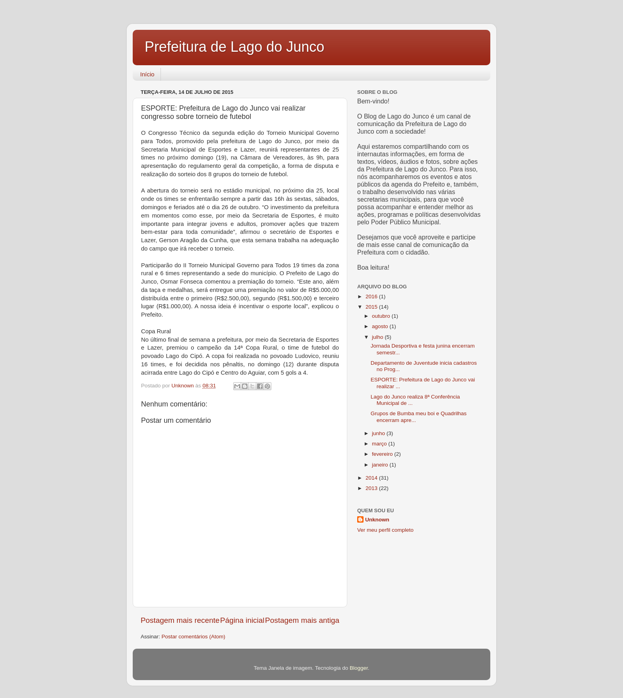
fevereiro (383, 454)
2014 (372, 478)
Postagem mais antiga (302, 620)
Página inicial (242, 620)
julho (378, 337)
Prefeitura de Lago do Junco (234, 47)
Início (147, 74)
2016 (372, 296)
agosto (380, 326)
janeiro (380, 465)
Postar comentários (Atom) (194, 637)
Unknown (377, 520)
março (380, 444)
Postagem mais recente (180, 620)
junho (379, 433)
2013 (372, 488)
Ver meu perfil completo (385, 530)
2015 (372, 307)
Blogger (359, 668)
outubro (382, 316)
